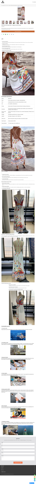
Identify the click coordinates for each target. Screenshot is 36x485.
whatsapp (7, 43)
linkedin (13, 43)
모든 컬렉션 (3, 5)
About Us (2, 475)
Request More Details (18, 472)
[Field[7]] (18, 453)
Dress (9, 5)
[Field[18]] (18, 463)
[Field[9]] (18, 460)
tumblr (11, 43)
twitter (5, 43)
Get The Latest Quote (18, 40)
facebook (2, 43)
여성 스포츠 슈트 (7, 5)
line (3, 43)
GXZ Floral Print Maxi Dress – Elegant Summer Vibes (17, 5)
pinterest (9, 43)
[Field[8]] (18, 456)
